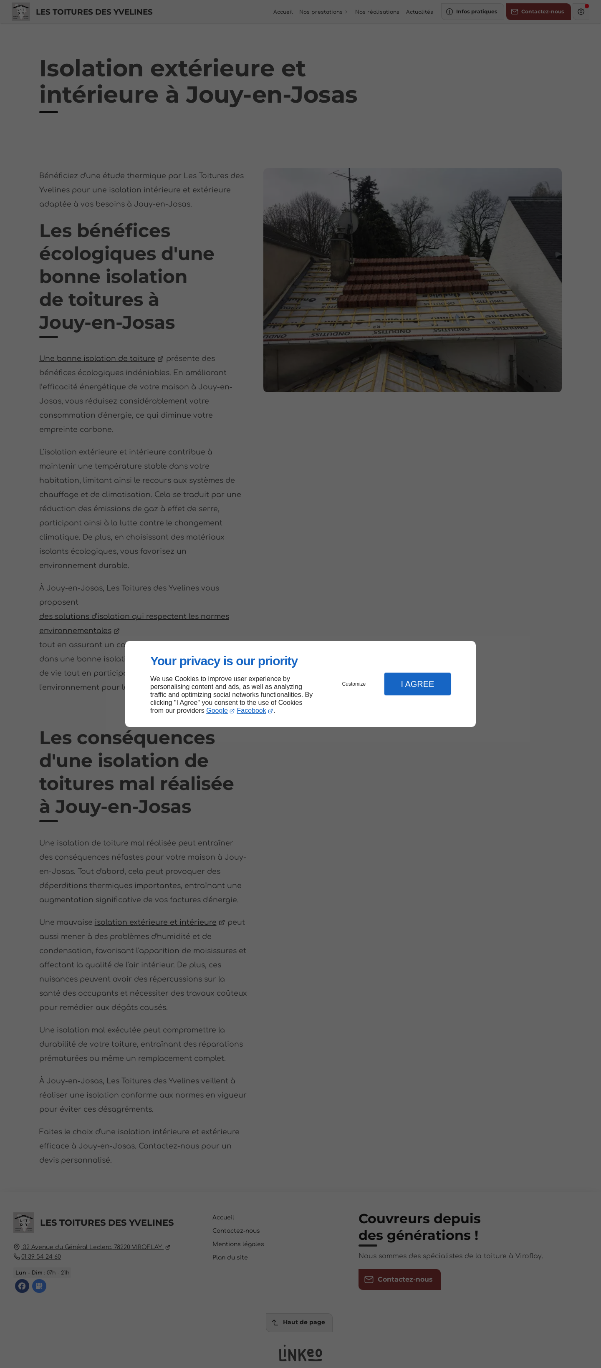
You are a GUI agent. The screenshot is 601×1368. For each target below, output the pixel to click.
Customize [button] (354, 684)
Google (217, 710)
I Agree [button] (417, 684)
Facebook (251, 710)
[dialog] (300, 684)
